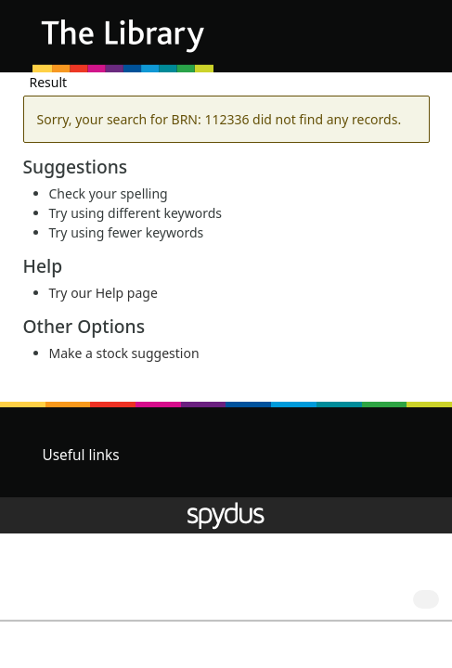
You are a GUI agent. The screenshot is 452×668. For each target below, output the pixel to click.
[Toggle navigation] (410, 43)
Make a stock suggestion (124, 353)
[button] (387, 43)
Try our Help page (103, 293)
